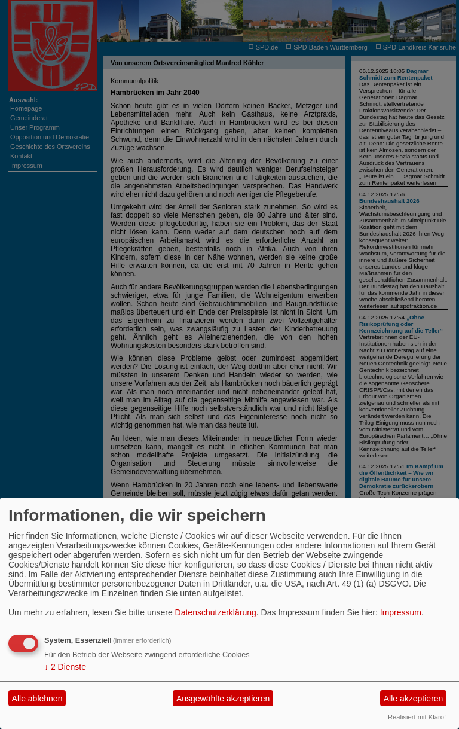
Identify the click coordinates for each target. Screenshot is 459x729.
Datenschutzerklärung (215, 612)
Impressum (400, 612)
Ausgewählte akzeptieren (223, 698)
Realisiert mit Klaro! (417, 717)
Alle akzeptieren (413, 698)
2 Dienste (65, 667)
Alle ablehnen (37, 698)
